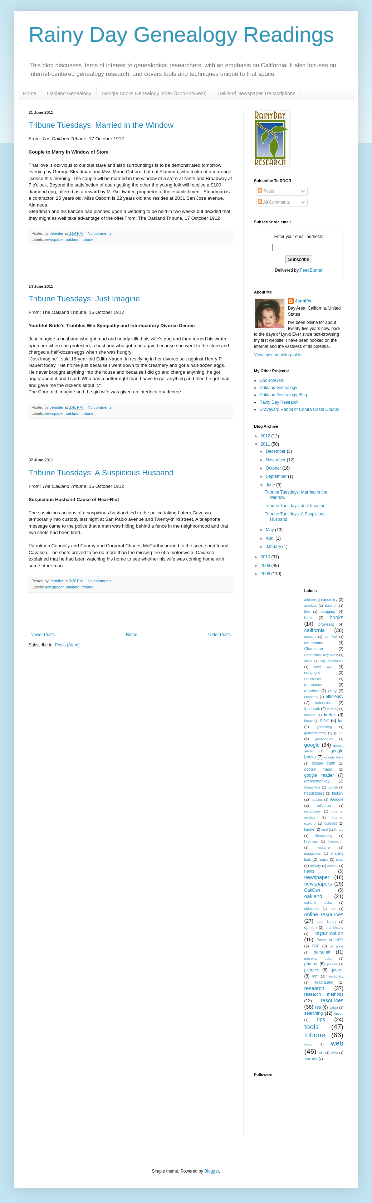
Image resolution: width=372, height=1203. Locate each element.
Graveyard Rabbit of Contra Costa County (299, 409)
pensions (336, 946)
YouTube (311, 1059)
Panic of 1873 (330, 940)
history (337, 793)
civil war (323, 666)
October (274, 468)
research (314, 988)
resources (332, 1000)
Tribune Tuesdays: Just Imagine (84, 298)
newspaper (54, 239)
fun (340, 720)
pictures (311, 969)
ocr (333, 909)
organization (329, 933)
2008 (266, 573)
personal (322, 952)
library (338, 829)
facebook (312, 709)
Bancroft (331, 605)
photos (310, 963)
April (270, 538)
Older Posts (219, 634)
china (308, 661)
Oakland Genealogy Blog (283, 394)
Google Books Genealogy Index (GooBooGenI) (154, 93)
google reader (319, 775)
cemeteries (313, 642)
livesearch (335, 841)
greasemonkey (317, 781)
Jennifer (303, 301)
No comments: (101, 233)
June (271, 484)
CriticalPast (313, 679)
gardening (324, 727)
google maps (318, 769)
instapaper (312, 811)
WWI (334, 1052)
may (339, 859)
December (276, 451)
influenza (324, 805)
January (274, 546)
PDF (315, 946)
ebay (332, 691)
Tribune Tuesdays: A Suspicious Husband (101, 472)
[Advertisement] (130, 265)
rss (318, 1007)
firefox (330, 714)
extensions (324, 702)
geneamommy (315, 733)
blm (307, 611)
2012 (266, 435)
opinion (310, 927)
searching (313, 1013)
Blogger (211, 1171)
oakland (72, 239)
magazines (312, 853)
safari (333, 1007)
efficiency (334, 696)
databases (313, 685)
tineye (338, 1013)
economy (311, 697)
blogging (327, 611)
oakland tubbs (318, 902)
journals (330, 823)
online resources (324, 914)
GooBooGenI (271, 380)
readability (335, 976)
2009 (266, 565)
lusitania (324, 847)
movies (332, 866)
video (308, 1044)
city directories (331, 661)
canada (309, 637)
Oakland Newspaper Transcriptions (256, 93)
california (314, 630)
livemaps (311, 841)
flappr (308, 721)
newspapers (318, 884)
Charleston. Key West (321, 655)
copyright (312, 672)
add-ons (310, 600)
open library (326, 921)
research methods (324, 994)
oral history (334, 928)
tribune (87, 239)
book (308, 618)
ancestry (330, 599)
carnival (331, 637)
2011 (266, 444)
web (337, 1043)
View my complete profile (278, 354)
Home (29, 93)
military (315, 866)
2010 (266, 556)
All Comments (274, 202)
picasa (332, 964)
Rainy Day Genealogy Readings (181, 35)
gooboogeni (324, 739)
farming (332, 709)
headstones (314, 793)
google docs (333, 757)
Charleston (313, 648)
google (312, 745)
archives (310, 605)
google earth (323, 763)
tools (311, 1026)
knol (325, 829)
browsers (326, 624)
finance (309, 715)
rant (315, 976)
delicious (311, 691)
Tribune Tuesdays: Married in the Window (101, 125)
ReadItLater (323, 982)
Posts (266, 191)
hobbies (317, 799)
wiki (321, 1052)
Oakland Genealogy (69, 93)
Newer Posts (42, 634)
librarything (323, 836)
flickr (324, 720)
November (276, 459)
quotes (337, 969)
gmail (338, 733)
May (270, 529)
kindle (309, 829)
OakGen (312, 890)
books (336, 617)
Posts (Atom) (67, 644)
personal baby (318, 958)
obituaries (311, 909)
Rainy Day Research (279, 402)
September (277, 476)
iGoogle (336, 799)
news (309, 871)
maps (323, 859)
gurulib (332, 787)
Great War (312, 787)
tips (321, 1019)
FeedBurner (311, 270)
